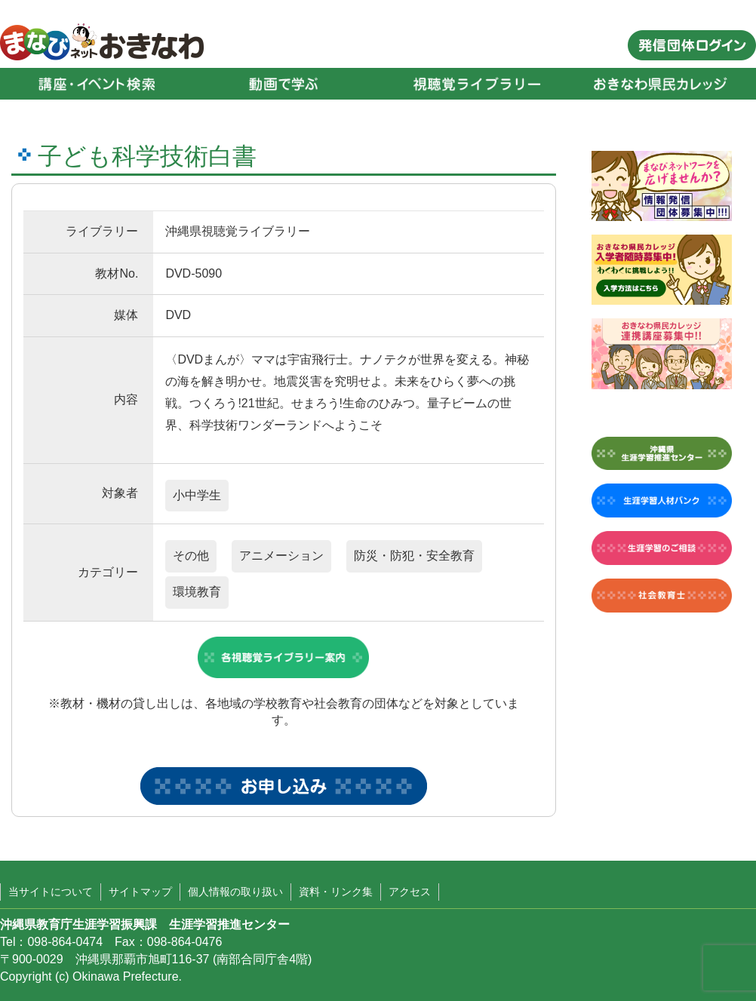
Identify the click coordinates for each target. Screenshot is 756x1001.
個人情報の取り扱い (235, 892)
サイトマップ (140, 892)
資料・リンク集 (336, 892)
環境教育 (197, 591)
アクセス (410, 892)
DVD (178, 315)
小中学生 (197, 495)
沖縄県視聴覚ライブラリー (237, 231)
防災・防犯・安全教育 (414, 555)
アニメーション (281, 555)
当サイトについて (50, 892)
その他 (191, 555)
